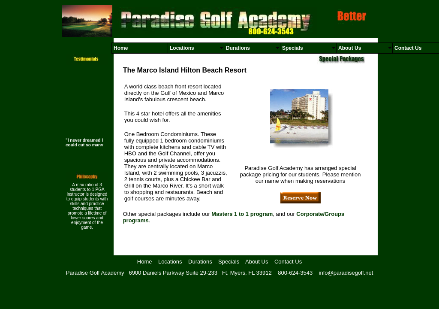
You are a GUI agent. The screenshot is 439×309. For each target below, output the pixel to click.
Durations (200, 261)
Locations (170, 261)
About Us (256, 261)
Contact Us (288, 261)
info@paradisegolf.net (346, 273)
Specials (228, 261)
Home (144, 261)
